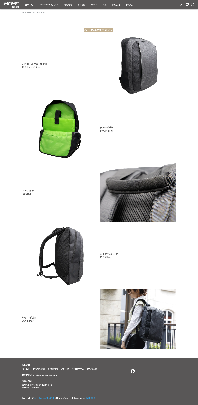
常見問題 (65, 368)
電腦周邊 (68, 4)
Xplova (94, 4)
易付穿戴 (81, 4)
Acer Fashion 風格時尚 (48, 4)
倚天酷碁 (26, 368)
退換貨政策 (53, 368)
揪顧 (105, 4)
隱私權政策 (92, 368)
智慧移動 (29, 4)
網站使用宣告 (78, 368)
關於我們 (116, 4)
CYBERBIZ (90, 398)
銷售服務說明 (39, 368)
